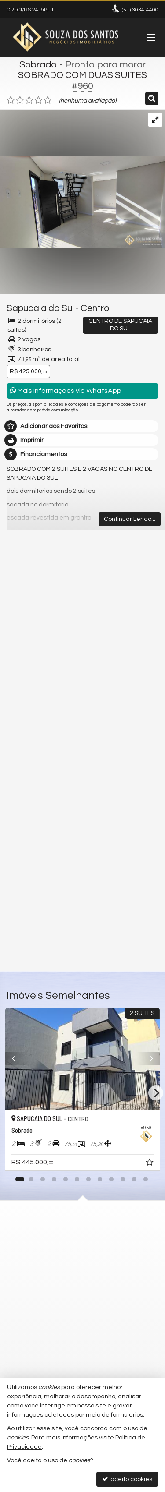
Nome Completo (34, 774)
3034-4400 (140, 10)
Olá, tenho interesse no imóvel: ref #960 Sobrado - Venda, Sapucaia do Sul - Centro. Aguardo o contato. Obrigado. (82, 747)
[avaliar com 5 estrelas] (48, 100)
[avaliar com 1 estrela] (11, 100)
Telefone (23, 834)
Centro (95, 308)
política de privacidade (123, 873)
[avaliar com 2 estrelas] (20, 100)
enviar (135, 925)
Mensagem (27, 726)
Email (19, 804)
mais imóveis (82, 662)
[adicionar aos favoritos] (150, 1164)
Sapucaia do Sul (40, 308)
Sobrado (38, 65)
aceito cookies (127, 1479)
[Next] (155, 1092)
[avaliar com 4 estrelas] (38, 100)
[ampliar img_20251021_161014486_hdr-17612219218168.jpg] (82, 179)
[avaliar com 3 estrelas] (29, 100)
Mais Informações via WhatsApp (65, 390)
